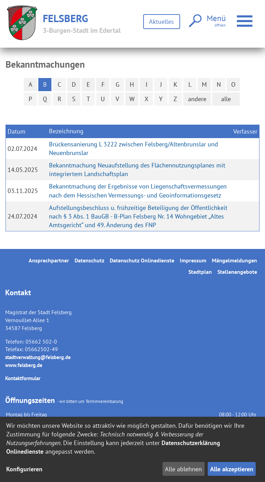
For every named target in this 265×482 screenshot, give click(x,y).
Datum (17, 131)
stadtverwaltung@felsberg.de (38, 357)
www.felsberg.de (23, 365)
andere (197, 99)
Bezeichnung (66, 131)
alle (226, 99)
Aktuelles (161, 22)
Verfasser (245, 131)
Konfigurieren (24, 469)
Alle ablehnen (183, 469)
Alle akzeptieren (231, 469)
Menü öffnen (245, 17)
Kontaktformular (22, 378)
